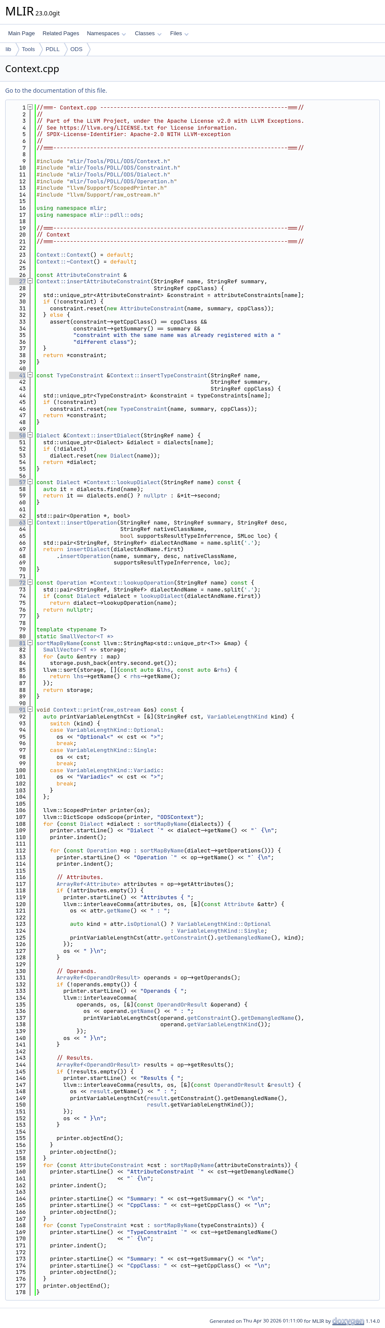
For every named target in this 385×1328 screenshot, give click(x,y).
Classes (148, 33)
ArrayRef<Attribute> (88, 884)
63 (17, 522)
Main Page (21, 33)
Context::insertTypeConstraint (158, 375)
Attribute (239, 904)
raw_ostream (121, 709)
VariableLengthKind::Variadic (113, 770)
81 (17, 643)
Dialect (48, 435)
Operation (72, 582)
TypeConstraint (80, 375)
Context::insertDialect (103, 435)
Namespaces (106, 33)
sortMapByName (58, 643)
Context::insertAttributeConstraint (93, 281)
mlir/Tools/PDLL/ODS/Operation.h (122, 181)
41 (17, 375)
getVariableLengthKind (222, 1024)
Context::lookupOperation (134, 582)
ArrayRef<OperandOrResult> (98, 977)
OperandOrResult (182, 1004)
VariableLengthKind (237, 716)
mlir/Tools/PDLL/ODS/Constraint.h (123, 167)
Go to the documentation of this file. (56, 90)
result (281, 1084)
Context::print (76, 709)
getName (118, 910)
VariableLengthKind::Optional (113, 730)
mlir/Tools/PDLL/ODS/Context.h (118, 161)
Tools (28, 49)
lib (8, 49)
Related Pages (60, 33)
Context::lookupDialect (124, 482)
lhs (165, 669)
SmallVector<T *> (87, 636)
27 (17, 281)
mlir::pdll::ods (115, 214)
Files (179, 33)
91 (17, 709)
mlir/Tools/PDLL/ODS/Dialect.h (118, 174)
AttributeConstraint (88, 275)
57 (17, 482)
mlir (96, 208)
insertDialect (88, 549)
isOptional (144, 924)
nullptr (155, 495)
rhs (222, 669)
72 (17, 582)
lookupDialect (162, 596)
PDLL (52, 49)
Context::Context (63, 254)
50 (17, 435)
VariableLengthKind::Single (110, 750)
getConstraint (185, 937)
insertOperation (85, 556)
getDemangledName (244, 937)
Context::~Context (65, 261)
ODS (76, 49)
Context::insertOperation (76, 522)
